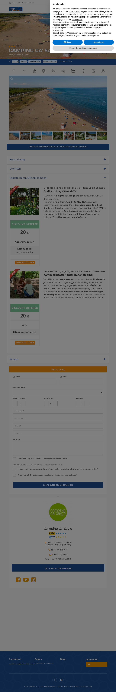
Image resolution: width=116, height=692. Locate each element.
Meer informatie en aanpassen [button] (83, 48)
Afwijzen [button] (68, 42)
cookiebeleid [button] (77, 19)
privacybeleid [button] (74, 11)
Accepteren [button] (99, 42)
